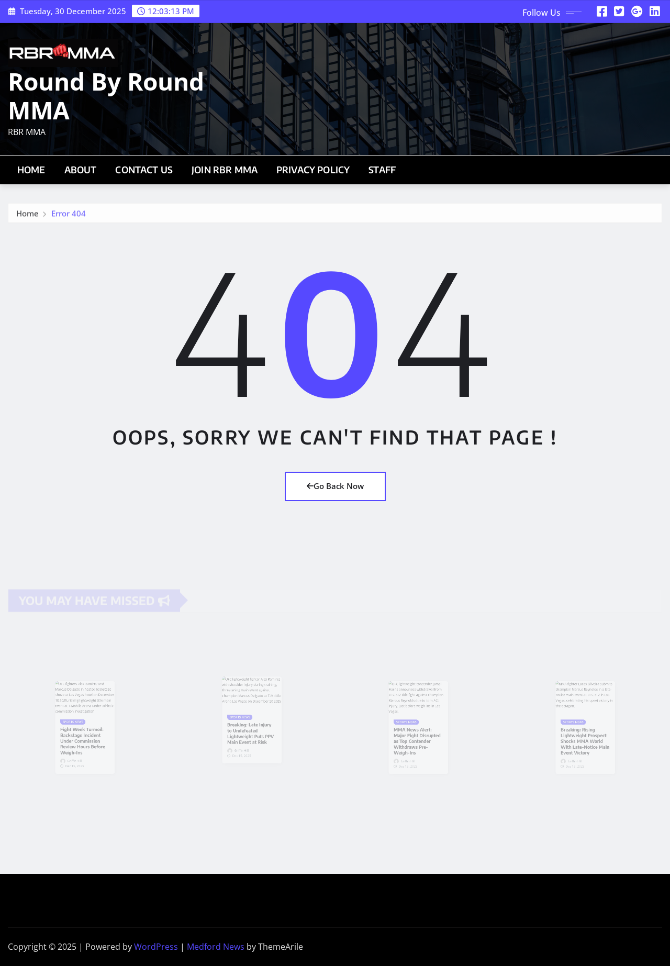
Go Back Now (335, 486)
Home (31, 169)
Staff (382, 169)
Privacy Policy (313, 169)
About (80, 169)
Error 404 (68, 215)
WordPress (156, 946)
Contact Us (144, 169)
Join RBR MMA (225, 169)
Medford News (215, 946)
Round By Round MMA (106, 95)
